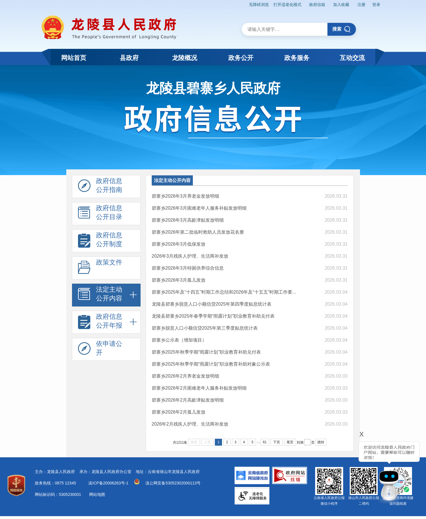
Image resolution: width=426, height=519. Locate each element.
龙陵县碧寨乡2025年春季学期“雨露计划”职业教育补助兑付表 (213, 316)
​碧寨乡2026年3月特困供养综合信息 (188, 268)
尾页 (290, 442)
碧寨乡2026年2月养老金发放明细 (185, 376)
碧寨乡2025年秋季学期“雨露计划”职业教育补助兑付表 (206, 352)
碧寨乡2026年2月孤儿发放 (179, 412)
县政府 (129, 57)
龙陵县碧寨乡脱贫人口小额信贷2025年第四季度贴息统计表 (212, 304)
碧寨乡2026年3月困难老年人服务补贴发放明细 (199, 208)
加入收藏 (341, 4)
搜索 (341, 29)
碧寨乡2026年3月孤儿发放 (179, 280)
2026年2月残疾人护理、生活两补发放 (190, 424)
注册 (361, 4)
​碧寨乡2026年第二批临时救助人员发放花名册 (198, 232)
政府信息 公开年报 (100, 322)
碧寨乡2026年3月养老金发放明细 (185, 196)
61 (265, 442)
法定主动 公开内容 (100, 295)
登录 (376, 4)
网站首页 (73, 57)
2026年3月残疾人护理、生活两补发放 (190, 256)
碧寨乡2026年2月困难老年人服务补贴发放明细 (199, 388)
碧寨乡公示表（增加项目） (179, 340)
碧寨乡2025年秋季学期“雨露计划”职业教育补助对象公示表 (211, 364)
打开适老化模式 (287, 4)
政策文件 (100, 268)
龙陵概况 (184, 57)
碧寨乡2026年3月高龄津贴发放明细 (188, 220)
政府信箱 (317, 4)
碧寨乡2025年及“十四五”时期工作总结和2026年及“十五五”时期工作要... (224, 292)
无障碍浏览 (258, 4)
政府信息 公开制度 (100, 241)
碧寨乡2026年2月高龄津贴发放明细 (188, 400)
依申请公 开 (100, 349)
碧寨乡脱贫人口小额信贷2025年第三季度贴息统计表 (205, 328)
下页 (276, 442)
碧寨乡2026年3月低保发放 (179, 244)
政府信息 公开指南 (100, 187)
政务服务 (296, 57)
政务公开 (240, 57)
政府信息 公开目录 (100, 214)
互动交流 (352, 57)
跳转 (320, 442)
